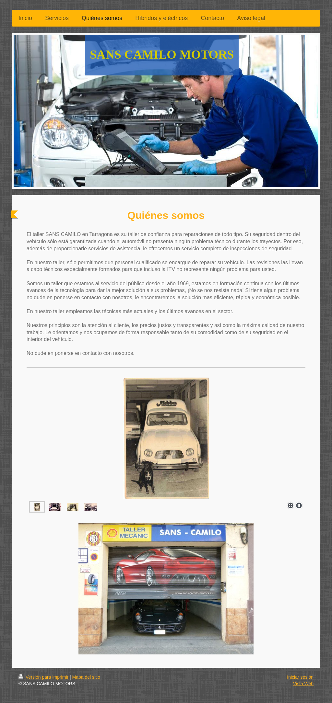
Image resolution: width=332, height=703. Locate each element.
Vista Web (303, 683)
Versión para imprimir (44, 677)
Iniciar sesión (300, 677)
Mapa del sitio (86, 677)
